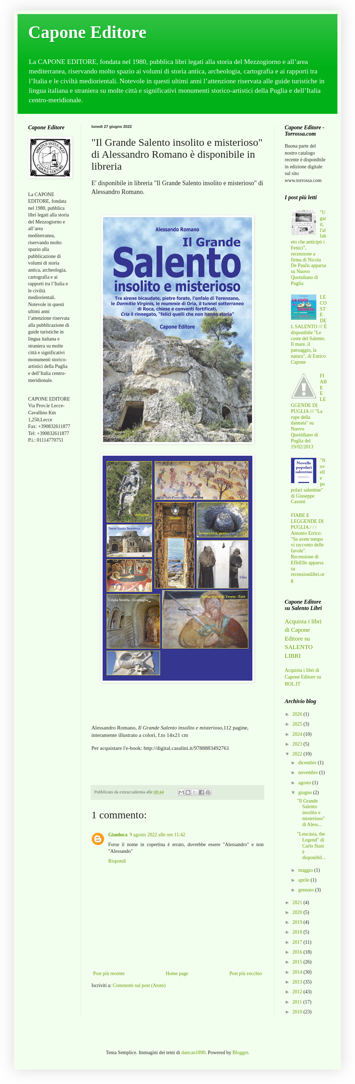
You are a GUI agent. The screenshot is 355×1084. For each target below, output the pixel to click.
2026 (298, 714)
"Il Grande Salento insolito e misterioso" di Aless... (311, 812)
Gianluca (117, 834)
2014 (298, 972)
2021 (298, 902)
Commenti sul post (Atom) (139, 985)
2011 (297, 1002)
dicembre (308, 762)
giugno (305, 792)
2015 (298, 962)
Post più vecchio (245, 973)
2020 (298, 912)
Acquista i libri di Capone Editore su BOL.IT (303, 677)
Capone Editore (87, 32)
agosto (305, 782)
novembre (308, 772)
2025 (298, 724)
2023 (298, 744)
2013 (298, 982)
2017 (298, 942)
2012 (298, 991)
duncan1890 (193, 1052)
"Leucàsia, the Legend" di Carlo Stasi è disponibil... (311, 845)
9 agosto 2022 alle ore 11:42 (157, 834)
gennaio (306, 889)
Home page (177, 973)
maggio (306, 870)
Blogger (240, 1052)
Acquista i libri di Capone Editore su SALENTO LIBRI (303, 638)
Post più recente (108, 973)
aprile (304, 880)
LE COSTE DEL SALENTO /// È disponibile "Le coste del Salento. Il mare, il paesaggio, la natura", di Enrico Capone (309, 329)
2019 (298, 922)
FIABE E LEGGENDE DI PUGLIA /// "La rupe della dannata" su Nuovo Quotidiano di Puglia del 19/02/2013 (309, 411)
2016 (298, 952)
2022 (298, 754)
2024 (298, 734)
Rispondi (117, 861)
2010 (298, 1011)
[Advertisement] (49, 559)
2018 (298, 932)
